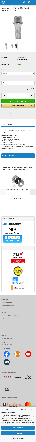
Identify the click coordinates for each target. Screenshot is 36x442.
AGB (2, 318)
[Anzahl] (18, 95)
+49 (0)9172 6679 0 (6, 338)
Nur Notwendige (18, 433)
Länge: (3, 79)
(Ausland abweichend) (22, 59)
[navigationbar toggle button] (33, 2)
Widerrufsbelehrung (6, 302)
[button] (4, 95)
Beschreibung (6, 124)
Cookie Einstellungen (7, 328)
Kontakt (3, 312)
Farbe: (3, 70)
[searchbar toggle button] (24, 2)
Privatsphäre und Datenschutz (9, 322)
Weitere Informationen (18, 438)
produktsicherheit (8, 156)
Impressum (4, 309)
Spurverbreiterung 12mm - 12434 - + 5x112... (18, 189)
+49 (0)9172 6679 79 (6, 344)
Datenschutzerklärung (7, 424)
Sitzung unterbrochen (7, 325)
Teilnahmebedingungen (7, 305)
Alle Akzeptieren (18, 427)
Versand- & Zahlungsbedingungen (10, 315)
